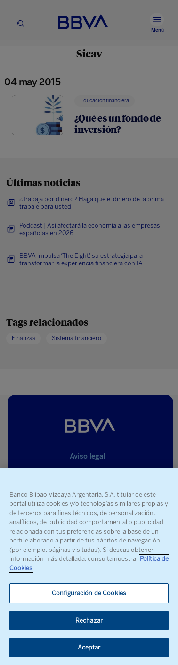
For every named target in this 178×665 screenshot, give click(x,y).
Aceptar (89, 647)
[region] (89, 566)
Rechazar (89, 620)
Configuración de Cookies (89, 593)
